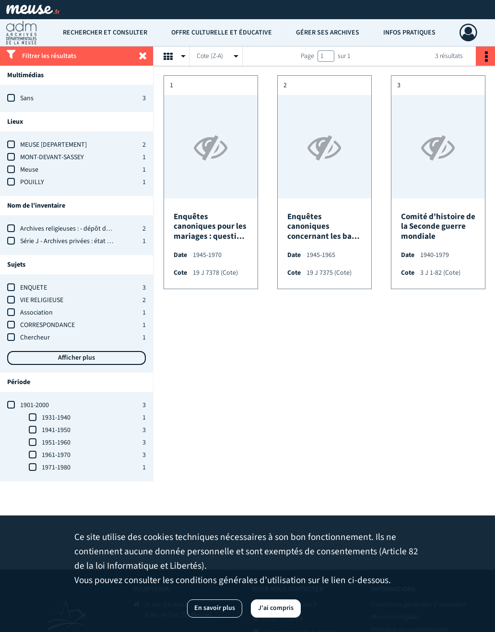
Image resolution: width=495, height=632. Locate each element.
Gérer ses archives (327, 32)
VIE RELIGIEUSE (41, 300)
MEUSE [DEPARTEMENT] (53, 145)
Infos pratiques (409, 32)
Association (36, 312)
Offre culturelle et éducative (221, 32)
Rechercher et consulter (105, 32)
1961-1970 (56, 455)
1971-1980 (56, 467)
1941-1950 (56, 430)
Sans (27, 98)
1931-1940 (56, 417)
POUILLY (32, 182)
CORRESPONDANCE (47, 325)
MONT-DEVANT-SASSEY (52, 157)
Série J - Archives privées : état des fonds (77, 241)
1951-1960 (56, 442)
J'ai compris (276, 608)
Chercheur (35, 337)
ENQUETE (33, 288)
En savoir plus (214, 608)
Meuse (29, 170)
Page (307, 56)
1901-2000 (34, 405)
